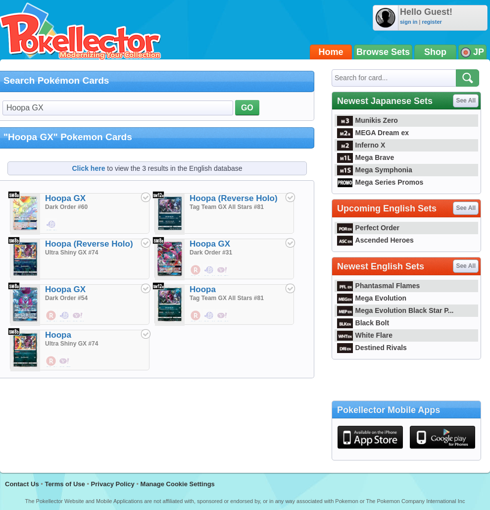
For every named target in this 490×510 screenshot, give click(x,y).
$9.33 (78, 315)
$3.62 (64, 315)
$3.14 (196, 270)
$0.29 (51, 315)
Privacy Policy (113, 484)
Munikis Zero (367, 120)
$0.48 (209, 270)
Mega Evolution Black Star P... (395, 310)
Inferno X (361, 145)
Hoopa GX (65, 198)
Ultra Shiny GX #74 (71, 252)
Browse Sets (383, 52)
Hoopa (203, 289)
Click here (88, 168)
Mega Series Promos (380, 182)
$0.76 (222, 270)
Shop (435, 52)
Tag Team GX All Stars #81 (227, 207)
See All (466, 100)
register (431, 22)
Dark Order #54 (66, 298)
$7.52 (51, 224)
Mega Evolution (371, 298)
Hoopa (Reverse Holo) (234, 198)
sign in (408, 22)
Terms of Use (65, 484)
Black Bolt (363, 323)
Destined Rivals (372, 348)
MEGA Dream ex (373, 133)
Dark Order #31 (211, 252)
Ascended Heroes (375, 240)
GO (247, 107)
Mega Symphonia (374, 170)
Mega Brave (365, 157)
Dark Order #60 (66, 207)
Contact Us (22, 484)
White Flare (364, 335)
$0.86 (51, 361)
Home (331, 52)
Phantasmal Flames (378, 286)
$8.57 (64, 361)
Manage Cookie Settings (178, 484)
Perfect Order (368, 228)
